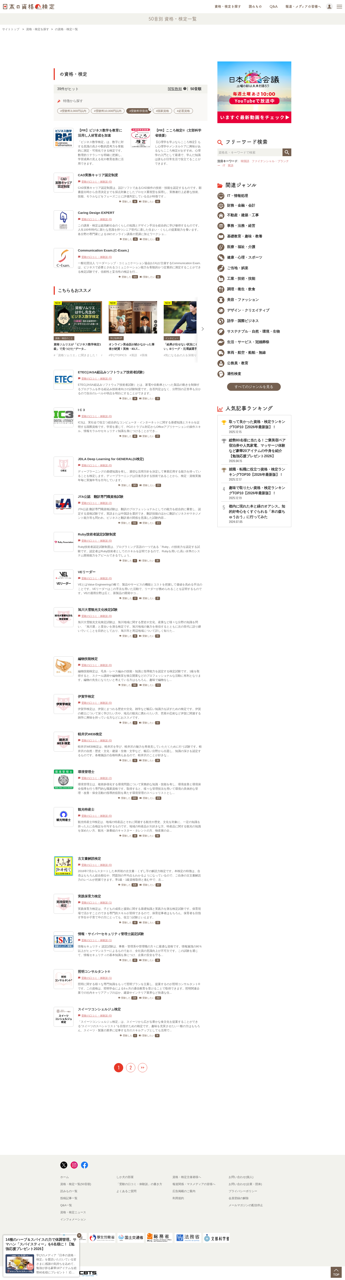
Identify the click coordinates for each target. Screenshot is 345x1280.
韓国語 (245, 161)
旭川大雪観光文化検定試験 (97, 609)
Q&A (274, 6)
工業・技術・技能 (236, 278)
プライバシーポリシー (243, 1191)
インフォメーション (73, 1219)
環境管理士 (86, 772)
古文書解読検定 (89, 858)
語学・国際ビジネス (238, 321)
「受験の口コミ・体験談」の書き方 (139, 1184)
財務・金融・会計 (236, 205)
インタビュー (171, 338)
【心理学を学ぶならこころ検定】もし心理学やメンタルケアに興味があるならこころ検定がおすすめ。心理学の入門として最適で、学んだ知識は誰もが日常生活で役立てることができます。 (178, 152)
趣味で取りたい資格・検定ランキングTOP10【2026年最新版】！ (258, 493)
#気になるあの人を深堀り (180, 355)
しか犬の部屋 (125, 1177)
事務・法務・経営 (236, 226)
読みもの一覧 (68, 1191)
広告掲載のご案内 (183, 1191)
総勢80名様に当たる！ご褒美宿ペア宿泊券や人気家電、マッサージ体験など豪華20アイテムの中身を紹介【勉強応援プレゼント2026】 (258, 450)
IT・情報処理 (232, 196)
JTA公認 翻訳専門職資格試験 (100, 496)
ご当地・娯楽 (232, 268)
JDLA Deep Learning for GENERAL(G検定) (111, 459)
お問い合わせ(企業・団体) (245, 1184)
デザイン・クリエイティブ (243, 310)
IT (224, 165)
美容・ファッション (238, 300)
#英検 (143, 355)
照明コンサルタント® (94, 971)
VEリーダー (86, 572)
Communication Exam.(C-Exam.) (103, 250)
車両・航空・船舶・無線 (241, 352)
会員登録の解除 (239, 1198)
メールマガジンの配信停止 (246, 1205)
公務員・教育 (232, 363)
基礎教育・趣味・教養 (239, 236)
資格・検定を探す (228, 6)
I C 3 (81, 410)
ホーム (64, 1177)
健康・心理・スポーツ (239, 257)
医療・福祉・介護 (236, 247)
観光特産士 (86, 809)
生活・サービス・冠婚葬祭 (243, 342)
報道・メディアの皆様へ (303, 6)
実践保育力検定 (89, 896)
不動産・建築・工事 (238, 215)
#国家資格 (162, 111)
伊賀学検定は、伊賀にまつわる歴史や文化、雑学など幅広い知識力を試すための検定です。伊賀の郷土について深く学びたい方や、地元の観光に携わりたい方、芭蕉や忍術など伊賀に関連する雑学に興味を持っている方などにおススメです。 (139, 713)
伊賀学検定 (86, 696)
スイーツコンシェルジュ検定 (99, 1009)
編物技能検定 (88, 659)
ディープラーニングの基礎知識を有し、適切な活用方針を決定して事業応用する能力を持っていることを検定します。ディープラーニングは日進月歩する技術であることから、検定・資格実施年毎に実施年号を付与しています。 (139, 476)
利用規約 (178, 1198)
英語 (230, 165)
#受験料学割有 (140, 110)
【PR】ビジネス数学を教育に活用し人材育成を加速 (100, 132)
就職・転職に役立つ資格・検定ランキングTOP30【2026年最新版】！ (258, 474)
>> (142, 1067)
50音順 (195, 89)
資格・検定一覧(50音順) (75, 1184)
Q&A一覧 (66, 1205)
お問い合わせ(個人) (241, 1177)
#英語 (133, 355)
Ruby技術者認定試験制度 (97, 534)
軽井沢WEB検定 (90, 734)
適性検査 (229, 374)
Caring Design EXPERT (96, 213)
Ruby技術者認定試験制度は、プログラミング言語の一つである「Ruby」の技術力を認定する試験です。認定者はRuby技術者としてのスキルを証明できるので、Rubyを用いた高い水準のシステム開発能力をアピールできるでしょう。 (139, 551)
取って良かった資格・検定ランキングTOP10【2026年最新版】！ (258, 427)
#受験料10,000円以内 (107, 111)
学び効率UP (116, 338)
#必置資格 (183, 111)
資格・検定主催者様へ (186, 1177)
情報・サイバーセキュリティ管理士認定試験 (111, 934)
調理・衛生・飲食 (236, 289)
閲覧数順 (175, 89)
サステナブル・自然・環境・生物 (248, 331)
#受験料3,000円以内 (73, 111)
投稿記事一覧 (68, 1198)
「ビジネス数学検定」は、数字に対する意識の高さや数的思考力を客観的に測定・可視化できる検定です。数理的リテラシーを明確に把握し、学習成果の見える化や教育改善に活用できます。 (101, 152)
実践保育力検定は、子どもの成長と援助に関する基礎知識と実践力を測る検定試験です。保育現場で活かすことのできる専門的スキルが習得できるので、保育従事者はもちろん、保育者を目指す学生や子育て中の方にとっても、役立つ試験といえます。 (139, 913)
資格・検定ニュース (73, 1212)
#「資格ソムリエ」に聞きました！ (76, 355)
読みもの (255, 6)
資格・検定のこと (64, 338)
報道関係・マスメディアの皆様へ (193, 1184)
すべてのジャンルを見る (254, 387)
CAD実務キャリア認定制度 (98, 175)
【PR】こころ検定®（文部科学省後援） (178, 132)
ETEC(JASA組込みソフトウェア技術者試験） (112, 372)
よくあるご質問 (126, 1191)
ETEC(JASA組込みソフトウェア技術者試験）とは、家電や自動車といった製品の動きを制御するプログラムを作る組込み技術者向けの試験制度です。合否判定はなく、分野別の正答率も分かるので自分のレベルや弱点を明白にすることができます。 (139, 389)
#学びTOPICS (118, 355)
